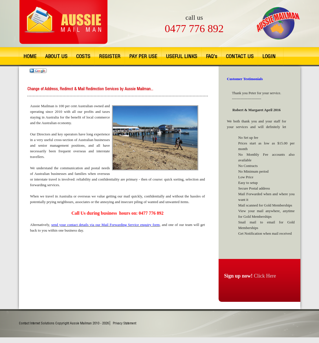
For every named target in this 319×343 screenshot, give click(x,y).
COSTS (83, 56)
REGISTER (109, 56)
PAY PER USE (143, 56)
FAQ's (211, 56)
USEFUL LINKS (181, 56)
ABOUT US (56, 56)
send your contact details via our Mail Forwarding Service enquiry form (105, 225)
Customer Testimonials (245, 79)
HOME (29, 56)
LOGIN (269, 56)
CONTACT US (240, 56)
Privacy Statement (124, 323)
